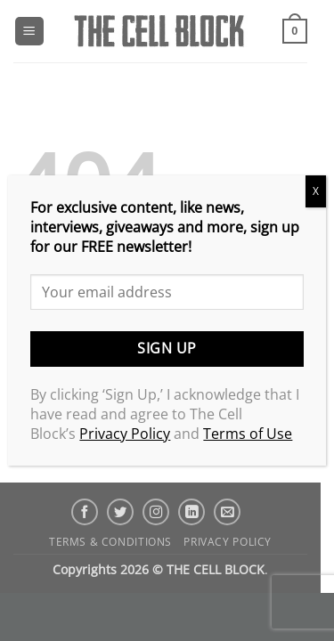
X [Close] (316, 191)
